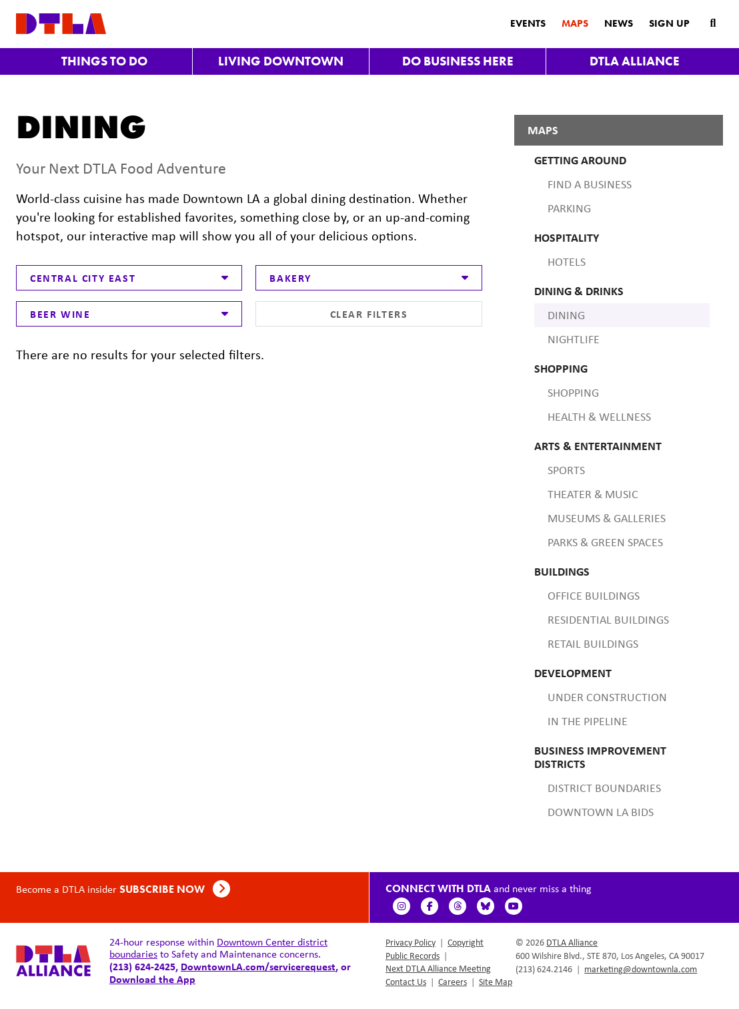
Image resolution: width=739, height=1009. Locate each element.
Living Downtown (280, 61)
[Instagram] (402, 906)
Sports (566, 470)
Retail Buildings (593, 644)
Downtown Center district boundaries (218, 948)
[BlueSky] (486, 906)
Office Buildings (594, 596)
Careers (452, 982)
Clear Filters (369, 314)
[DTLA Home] (61, 22)
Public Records (413, 956)
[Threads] (458, 906)
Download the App (152, 979)
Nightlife (574, 339)
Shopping (573, 393)
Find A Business (590, 184)
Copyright (466, 942)
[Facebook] (430, 906)
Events (528, 23)
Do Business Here (458, 61)
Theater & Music (593, 494)
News (618, 23)
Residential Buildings (608, 620)
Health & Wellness (599, 417)
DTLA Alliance (635, 61)
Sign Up (669, 23)
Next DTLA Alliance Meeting (438, 968)
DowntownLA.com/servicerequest (258, 966)
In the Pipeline (588, 721)
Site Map (495, 982)
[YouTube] (514, 906)
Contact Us (406, 982)
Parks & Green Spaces (605, 542)
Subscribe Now (174, 889)
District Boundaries (604, 788)
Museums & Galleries (607, 518)
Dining (566, 315)
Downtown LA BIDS (601, 812)
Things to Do (104, 61)
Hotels (567, 262)
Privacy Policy (411, 942)
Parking (569, 208)
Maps (575, 23)
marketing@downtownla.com (640, 969)
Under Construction (607, 697)
